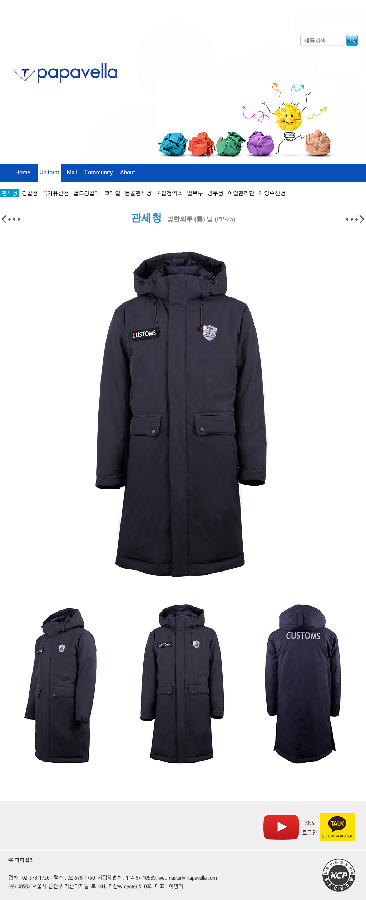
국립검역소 (169, 193)
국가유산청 (55, 193)
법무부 (195, 193)
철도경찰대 (86, 193)
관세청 (9, 193)
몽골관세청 (138, 193)
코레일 (112, 193)
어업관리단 (241, 193)
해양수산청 (272, 193)
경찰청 (30, 193)
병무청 (215, 193)
